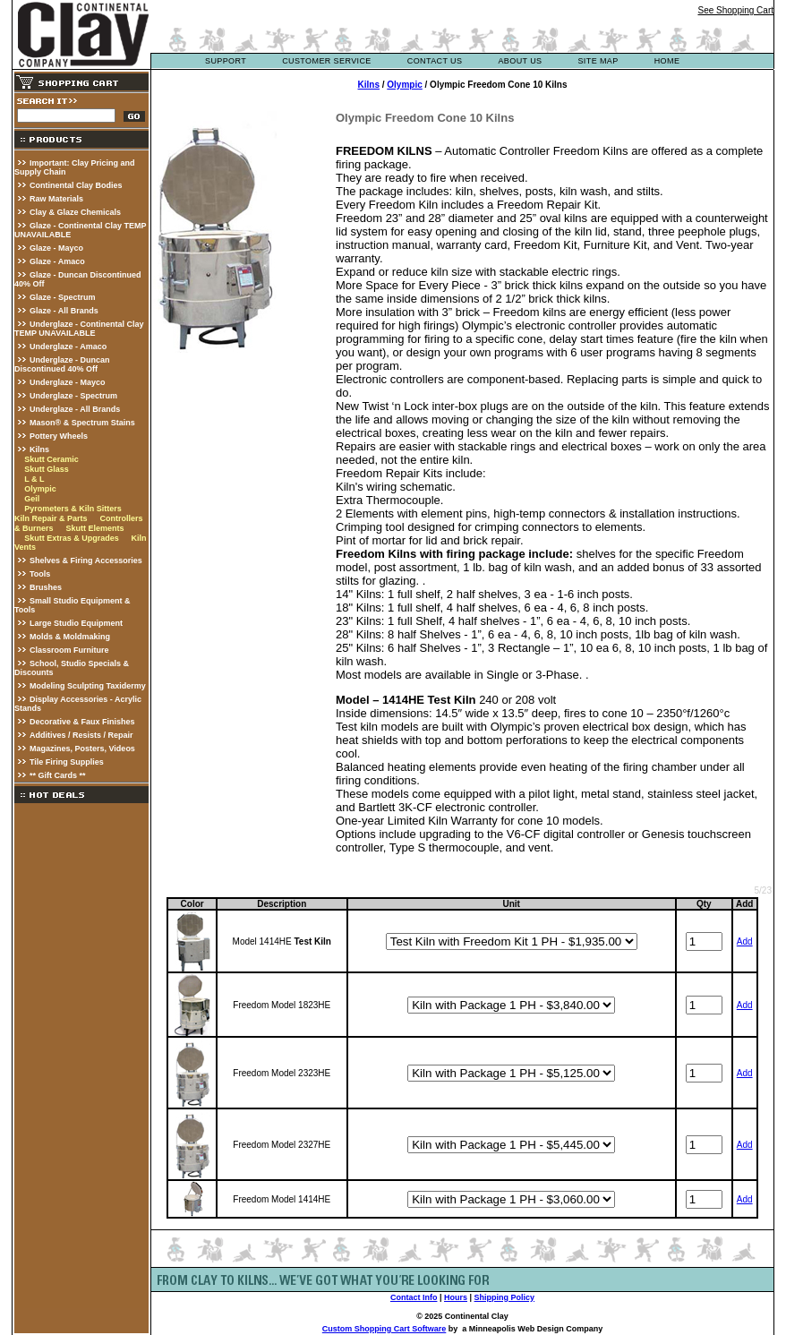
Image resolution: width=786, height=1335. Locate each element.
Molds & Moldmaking (70, 636)
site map (597, 60)
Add (745, 941)
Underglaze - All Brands (75, 409)
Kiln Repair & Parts (51, 518)
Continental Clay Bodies (76, 185)
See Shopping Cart (735, 10)
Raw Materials (56, 198)
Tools (40, 573)
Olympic (40, 488)
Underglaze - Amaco (68, 346)
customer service (327, 60)
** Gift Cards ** (58, 775)
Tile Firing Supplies (67, 761)
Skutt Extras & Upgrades (71, 538)
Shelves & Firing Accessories (86, 560)
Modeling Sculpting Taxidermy (88, 685)
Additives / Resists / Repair (81, 735)
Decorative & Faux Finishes (82, 721)
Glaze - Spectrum (63, 297)
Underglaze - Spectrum (73, 395)
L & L (34, 479)
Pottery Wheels (59, 436)
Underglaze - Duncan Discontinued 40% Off (62, 364)
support (225, 60)
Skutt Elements (94, 528)
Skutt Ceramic (51, 459)
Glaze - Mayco (56, 248)
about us (520, 60)
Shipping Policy (504, 1297)
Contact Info (414, 1297)
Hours (455, 1297)
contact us (435, 60)
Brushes (46, 587)
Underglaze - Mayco (68, 382)
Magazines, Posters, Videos (82, 748)
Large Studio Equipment (76, 623)
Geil (31, 498)
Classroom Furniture (69, 650)
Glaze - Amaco (57, 261)
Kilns (39, 449)
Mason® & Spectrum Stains (82, 422)
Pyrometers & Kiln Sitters (73, 508)
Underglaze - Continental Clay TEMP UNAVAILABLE (79, 329)
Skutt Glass (46, 469)
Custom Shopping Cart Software (384, 1328)
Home (667, 60)
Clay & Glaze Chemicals (75, 212)
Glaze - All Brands (64, 310)
